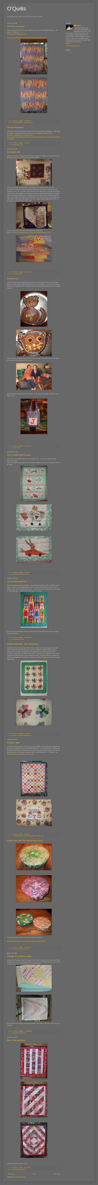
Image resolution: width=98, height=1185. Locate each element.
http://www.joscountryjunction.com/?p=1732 (20, 754)
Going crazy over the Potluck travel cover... (25, 840)
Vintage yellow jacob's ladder (19, 1033)
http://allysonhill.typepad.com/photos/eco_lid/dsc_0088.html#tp (26, 941)
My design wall (13, 152)
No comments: (28, 121)
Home (34, 1174)
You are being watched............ (20, 581)
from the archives (16, 1169)
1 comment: (27, 143)
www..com (71, 53)
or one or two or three (17, 273)
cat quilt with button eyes (18, 639)
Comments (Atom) (20, 1177)
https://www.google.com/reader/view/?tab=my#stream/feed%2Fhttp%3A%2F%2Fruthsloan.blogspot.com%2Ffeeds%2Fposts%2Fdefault (33, 137)
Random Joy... (13, 278)
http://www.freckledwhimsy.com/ (16, 34)
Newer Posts (11, 1174)
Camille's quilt (13, 742)
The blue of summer (16, 26)
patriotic (23, 1169)
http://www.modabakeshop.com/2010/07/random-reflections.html (26, 38)
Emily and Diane (16, 144)
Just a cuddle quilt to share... (19, 455)
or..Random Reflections (17, 122)
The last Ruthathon (15, 127)
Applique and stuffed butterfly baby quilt (21, 735)
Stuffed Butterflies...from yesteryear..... (23, 644)
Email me (68, 43)
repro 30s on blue (28, 122)
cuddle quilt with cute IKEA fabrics (20, 574)
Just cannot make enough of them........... (22, 949)
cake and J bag (15, 447)
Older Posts (57, 1174)
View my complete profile (73, 46)
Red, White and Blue (16, 1040)
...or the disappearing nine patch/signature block (24, 835)
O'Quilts (16, 9)
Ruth (22, 144)
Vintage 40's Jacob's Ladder (19, 956)
